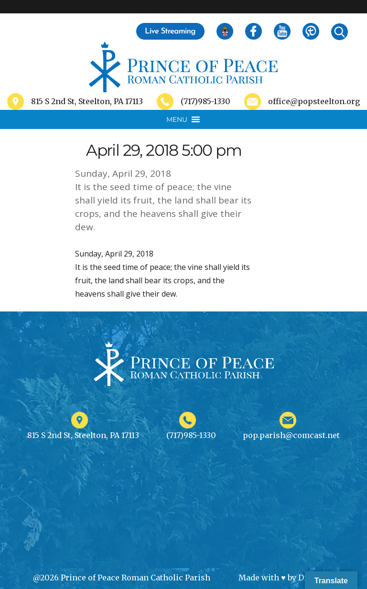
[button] (176, 119)
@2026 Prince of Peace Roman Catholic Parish (121, 577)
